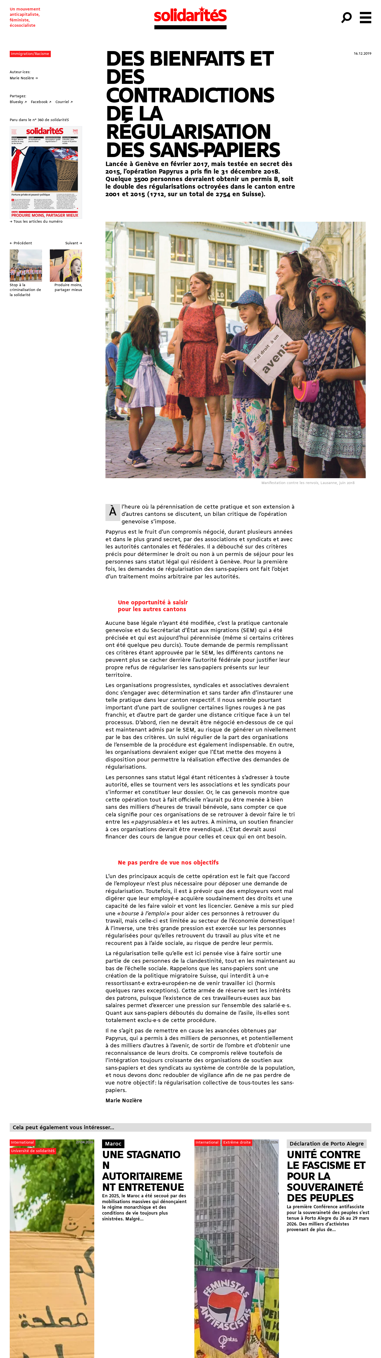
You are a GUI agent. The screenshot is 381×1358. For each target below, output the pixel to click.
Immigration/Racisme (30, 54)
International (22, 1143)
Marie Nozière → (24, 78)
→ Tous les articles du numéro (36, 222)
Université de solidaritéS (32, 1151)
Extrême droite (237, 1143)
